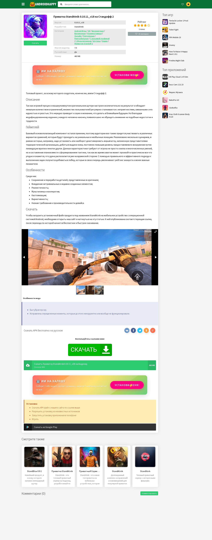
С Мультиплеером (83, 41)
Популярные (88, 36)
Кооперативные (94, 33)
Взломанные (80, 33)
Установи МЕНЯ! (126, 75)
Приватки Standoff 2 (83, 43)
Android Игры (80, 31)
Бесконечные (98, 31)
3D (89, 31)
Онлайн (77, 36)
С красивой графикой (100, 38)
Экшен (105, 41)
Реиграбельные (81, 38)
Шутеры (96, 41)
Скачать (36, 45)
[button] (155, 231)
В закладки (142, 34)
